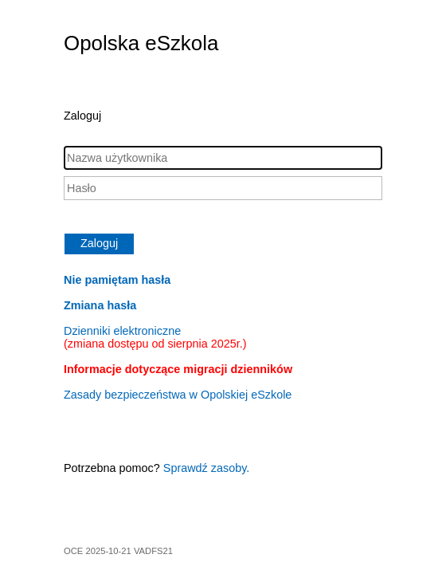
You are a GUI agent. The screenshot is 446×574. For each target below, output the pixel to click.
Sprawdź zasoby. (206, 468)
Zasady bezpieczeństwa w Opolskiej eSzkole (177, 394)
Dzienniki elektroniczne (155, 337)
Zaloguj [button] (99, 243)
